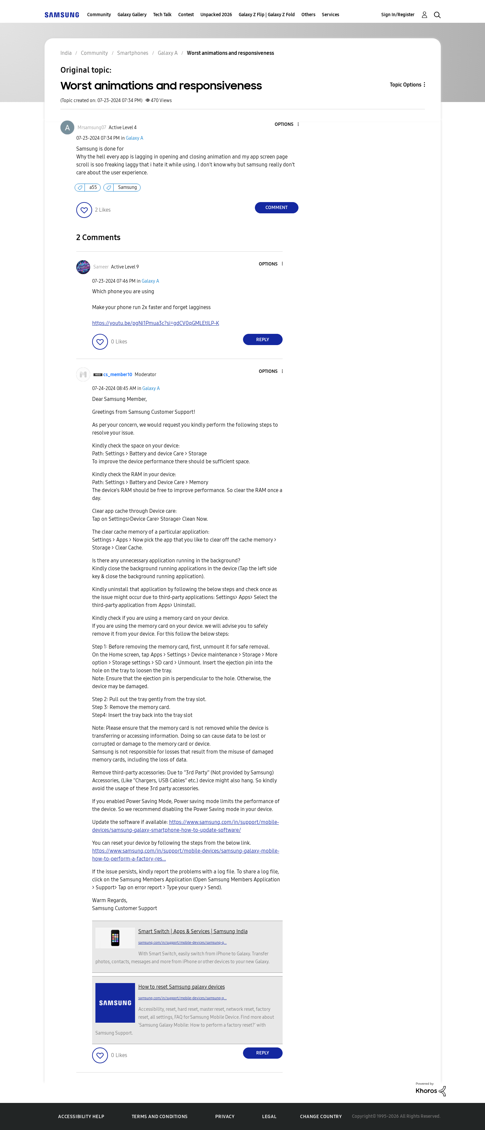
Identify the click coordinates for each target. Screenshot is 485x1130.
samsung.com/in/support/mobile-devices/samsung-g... (182, 942)
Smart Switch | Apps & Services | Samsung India (193, 931)
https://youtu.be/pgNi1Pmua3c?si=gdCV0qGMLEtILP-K (155, 323)
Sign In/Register (398, 15)
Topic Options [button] (405, 85)
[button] (286, 125)
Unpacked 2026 (216, 15)
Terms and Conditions (160, 1116)
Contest (186, 15)
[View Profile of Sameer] (101, 267)
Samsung (127, 187)
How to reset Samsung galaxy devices (181, 987)
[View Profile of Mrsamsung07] (92, 127)
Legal (269, 1116)
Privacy (224, 1116)
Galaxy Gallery (132, 15)
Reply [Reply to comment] (262, 339)
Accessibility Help (81, 1116)
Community (99, 15)
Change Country (321, 1116)
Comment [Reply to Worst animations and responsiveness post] (276, 207)
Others (308, 15)
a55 (93, 187)
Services (330, 15)
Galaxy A (134, 138)
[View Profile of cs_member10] (117, 374)
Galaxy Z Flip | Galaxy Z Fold (267, 15)
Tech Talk (162, 15)
